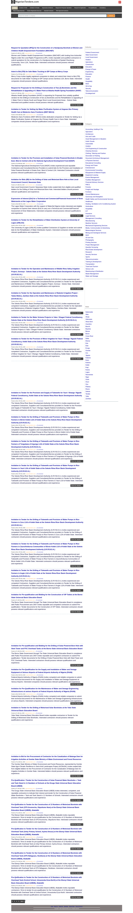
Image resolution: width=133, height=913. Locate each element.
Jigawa (88, 355)
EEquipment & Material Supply (96, 172)
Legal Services (90, 216)
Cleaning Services (91, 151)
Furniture (88, 192)
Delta (87, 338)
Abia (87, 314)
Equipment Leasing (92, 175)
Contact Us (61, 906)
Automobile (89, 144)
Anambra (89, 324)
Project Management (92, 245)
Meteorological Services (93, 230)
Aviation (88, 59)
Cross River (89, 336)
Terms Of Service (79, 906)
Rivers (88, 389)
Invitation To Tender (34, 7)
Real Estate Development (94, 249)
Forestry (88, 187)
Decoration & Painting (93, 156)
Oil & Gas (89, 86)
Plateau (88, 386)
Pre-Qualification (92, 7)
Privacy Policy (72, 906)
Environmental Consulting (94, 170)
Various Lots (90, 269)
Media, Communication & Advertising (98, 228)
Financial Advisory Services (95, 182)
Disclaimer (66, 906)
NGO (87, 84)
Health (88, 79)
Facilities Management (93, 180)
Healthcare (89, 201)
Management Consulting (94, 218)
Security (88, 88)
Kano (87, 360)
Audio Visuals (90, 141)
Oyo (87, 384)
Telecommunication (92, 91)
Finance (88, 76)
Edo (87, 343)
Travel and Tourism (92, 266)
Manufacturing (90, 221)
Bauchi (88, 326)
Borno (87, 333)
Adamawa (89, 319)
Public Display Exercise (18, 10)
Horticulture (89, 206)
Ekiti (87, 346)
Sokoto (88, 391)
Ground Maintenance (92, 194)
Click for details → (77, 67)
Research (89, 252)
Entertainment (90, 168)
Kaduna (88, 358)
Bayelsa (88, 329)
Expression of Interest (47, 7)
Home (14, 7)
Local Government (92, 57)
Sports (88, 257)
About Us (56, 906)
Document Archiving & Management (97, 158)
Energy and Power (92, 165)
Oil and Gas (89, 237)
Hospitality (89, 81)
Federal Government (92, 52)
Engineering (89, 71)
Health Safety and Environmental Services (99, 199)
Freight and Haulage (92, 189)
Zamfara (88, 398)
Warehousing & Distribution (94, 271)
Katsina (88, 362)
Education (89, 67)
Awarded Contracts (49, 10)
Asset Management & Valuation (96, 139)
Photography (90, 240)
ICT (87, 211)
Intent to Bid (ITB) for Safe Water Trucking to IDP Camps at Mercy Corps (39, 71)
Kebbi (87, 365)
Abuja (87, 317)
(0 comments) (39, 53)
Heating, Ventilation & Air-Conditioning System (101, 204)
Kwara (88, 370)
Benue (88, 331)
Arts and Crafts (90, 136)
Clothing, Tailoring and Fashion (96, 153)
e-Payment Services (92, 160)
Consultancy (102, 7)
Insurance (89, 213)
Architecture (89, 134)
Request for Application (80, 7)
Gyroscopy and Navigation (94, 196)
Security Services (91, 254)
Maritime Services (91, 223)
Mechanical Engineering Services (96, 225)
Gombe (88, 350)
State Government (92, 55)
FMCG (88, 184)
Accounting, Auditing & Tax (94, 129)
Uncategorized (90, 93)
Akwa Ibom (89, 321)
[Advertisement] (66, 32)
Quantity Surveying (92, 247)
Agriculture (89, 62)
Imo (87, 353)
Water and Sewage (92, 276)
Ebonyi (88, 341)
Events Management (92, 177)
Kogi (87, 367)
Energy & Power (91, 69)
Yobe (87, 396)
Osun (87, 382)
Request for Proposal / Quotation (63, 7)
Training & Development (93, 261)
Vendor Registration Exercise (34, 10)
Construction (90, 64)
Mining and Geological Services (96, 233)
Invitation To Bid (23, 7)
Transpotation (90, 264)
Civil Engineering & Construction (96, 148)
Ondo (87, 379)
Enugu (88, 348)
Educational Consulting (93, 163)
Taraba (88, 394)
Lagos (88, 372)
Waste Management (92, 273)
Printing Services (91, 242)
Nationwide (89, 312)
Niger (87, 377)
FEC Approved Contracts (62, 10)
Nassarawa (89, 374)
